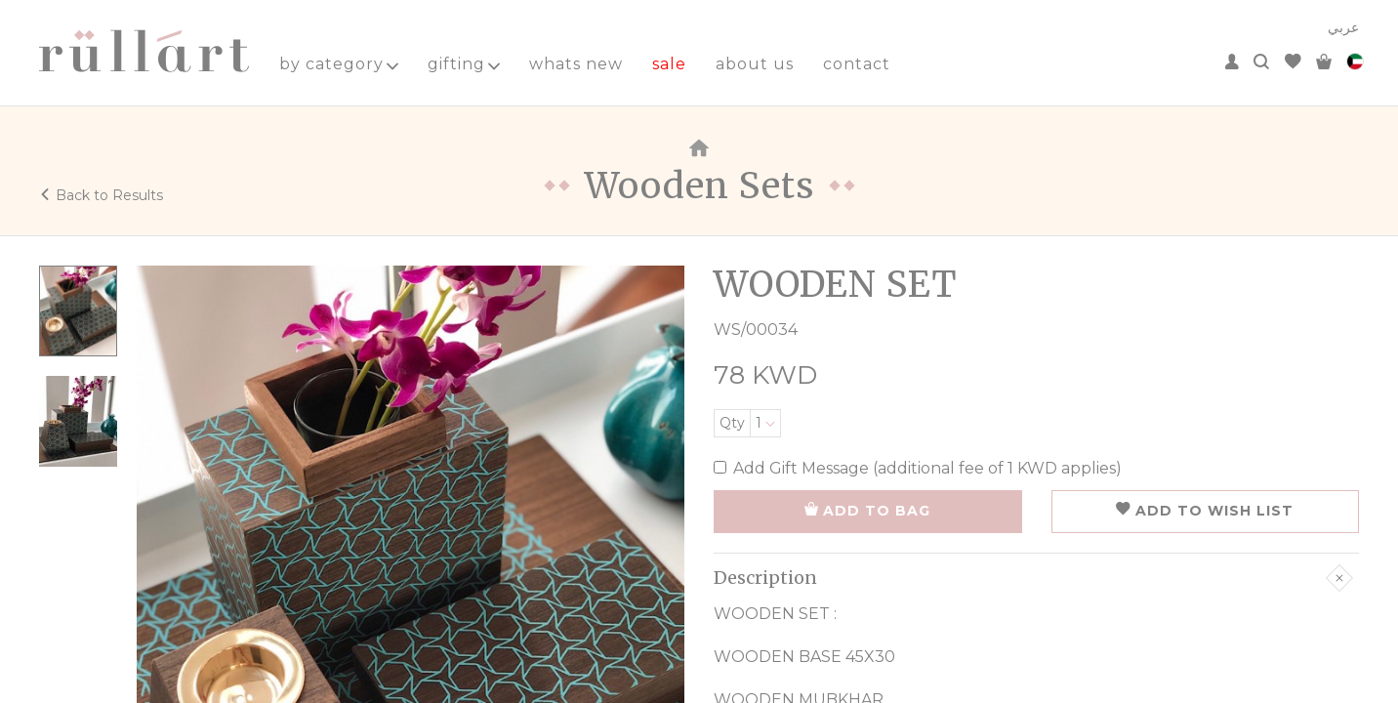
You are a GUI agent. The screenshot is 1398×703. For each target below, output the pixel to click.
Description (1033, 578)
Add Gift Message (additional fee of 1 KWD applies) (918, 468)
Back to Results (101, 195)
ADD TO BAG (867, 510)
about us (755, 64)
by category (338, 64)
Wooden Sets (699, 186)
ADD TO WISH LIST (1205, 510)
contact (856, 64)
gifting (464, 64)
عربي (1343, 27)
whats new (576, 64)
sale (669, 64)
